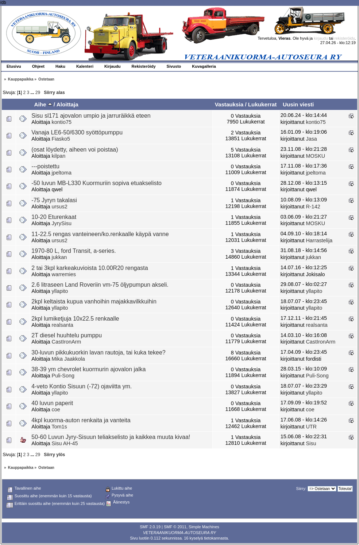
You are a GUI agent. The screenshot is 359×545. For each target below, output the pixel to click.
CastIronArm (66, 342)
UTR (311, 427)
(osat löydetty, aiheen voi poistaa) (74, 149)
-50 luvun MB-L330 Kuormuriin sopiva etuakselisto (96, 183)
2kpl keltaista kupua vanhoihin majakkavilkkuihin (93, 301)
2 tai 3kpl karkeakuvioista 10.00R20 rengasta (89, 268)
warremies (64, 274)
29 (37, 92)
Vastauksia (229, 104)
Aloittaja (67, 104)
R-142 (313, 206)
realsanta (62, 325)
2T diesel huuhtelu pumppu (66, 335)
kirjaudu (321, 38)
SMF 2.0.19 (150, 527)
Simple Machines (204, 527)
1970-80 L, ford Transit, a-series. (73, 251)
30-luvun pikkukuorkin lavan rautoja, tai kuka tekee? (98, 352)
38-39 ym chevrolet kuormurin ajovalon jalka (88, 369)
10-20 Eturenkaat (53, 217)
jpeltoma (62, 173)
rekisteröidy (345, 38)
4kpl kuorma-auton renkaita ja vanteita (80, 420)
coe (56, 409)
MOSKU (315, 156)
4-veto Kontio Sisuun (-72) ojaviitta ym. (81, 386)
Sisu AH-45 (65, 443)
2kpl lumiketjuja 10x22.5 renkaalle (75, 318)
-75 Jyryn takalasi (54, 200)
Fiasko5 (61, 139)
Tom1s (59, 427)
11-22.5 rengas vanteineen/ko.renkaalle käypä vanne (100, 234)
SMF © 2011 (175, 527)
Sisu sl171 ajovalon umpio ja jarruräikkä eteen (90, 116)
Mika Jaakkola (68, 359)
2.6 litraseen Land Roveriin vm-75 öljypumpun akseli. (99, 285)
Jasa (311, 139)
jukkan (59, 257)
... (33, 92)
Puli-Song (63, 376)
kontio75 (62, 122)
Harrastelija (319, 240)
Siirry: (301, 488)
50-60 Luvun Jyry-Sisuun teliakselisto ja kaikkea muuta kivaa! (110, 437)
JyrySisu (62, 223)
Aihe (43, 104)
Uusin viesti (298, 104)
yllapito (60, 291)
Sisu (311, 443)
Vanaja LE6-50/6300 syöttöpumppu (77, 132)
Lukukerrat (262, 104)
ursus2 (59, 206)
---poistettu (45, 166)
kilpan (59, 156)
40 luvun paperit (52, 403)
